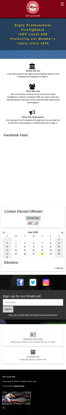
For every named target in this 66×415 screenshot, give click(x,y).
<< (4, 232)
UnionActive (18, 386)
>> (62, 232)
